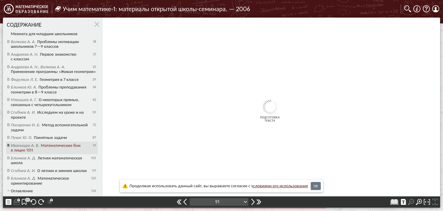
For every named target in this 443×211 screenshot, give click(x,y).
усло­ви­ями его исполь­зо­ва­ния (279, 185)
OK (315, 186)
